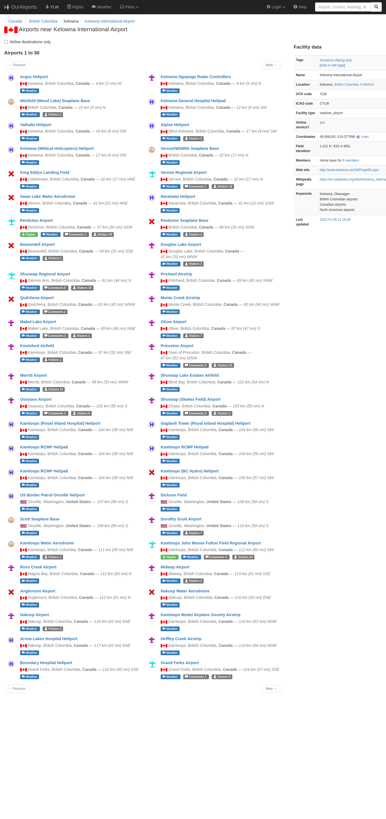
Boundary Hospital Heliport (46, 663)
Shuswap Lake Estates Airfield (190, 375)
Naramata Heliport (178, 196)
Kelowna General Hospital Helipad (193, 101)
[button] (129, 7)
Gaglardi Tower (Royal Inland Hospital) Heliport (205, 423)
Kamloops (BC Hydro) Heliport (190, 471)
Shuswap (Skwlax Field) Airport (191, 399)
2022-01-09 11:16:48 (335, 220)
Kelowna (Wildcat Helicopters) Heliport (57, 148)
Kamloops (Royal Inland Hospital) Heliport (60, 423)
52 (243, 557)
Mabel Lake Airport (38, 322)
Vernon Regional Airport (184, 172)
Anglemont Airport (38, 591)
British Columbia (346, 85)
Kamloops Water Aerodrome (47, 543)
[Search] (376, 7)
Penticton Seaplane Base (184, 220)
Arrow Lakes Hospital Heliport (49, 639)
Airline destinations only (27, 42)
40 (102, 234)
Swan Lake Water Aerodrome (47, 196)
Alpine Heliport (175, 125)
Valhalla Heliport (35, 125)
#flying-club (343, 60)
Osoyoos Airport (36, 399)
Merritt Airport (33, 375)
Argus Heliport (34, 77)
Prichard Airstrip (176, 274)
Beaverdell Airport (37, 244)
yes (322, 122)
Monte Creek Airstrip (180, 298)
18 (222, 186)
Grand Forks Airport (180, 663)
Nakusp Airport (34, 615)
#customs (327, 60)
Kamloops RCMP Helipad (44, 447)
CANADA (367, 85)
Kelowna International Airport (110, 21)
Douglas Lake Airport (181, 244)
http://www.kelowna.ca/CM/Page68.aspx (349, 170)
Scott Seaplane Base (40, 519)
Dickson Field (174, 495)
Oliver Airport (173, 322)
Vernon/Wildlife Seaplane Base (190, 148)
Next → (271, 65)
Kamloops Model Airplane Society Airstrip (200, 615)
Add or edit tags (332, 65)
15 (82, 287)
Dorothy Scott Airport (181, 519)
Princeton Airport (177, 346)
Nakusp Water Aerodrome (185, 591)
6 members (350, 160)
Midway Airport (175, 567)
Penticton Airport (36, 220)
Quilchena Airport (37, 298)
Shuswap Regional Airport (45, 274)
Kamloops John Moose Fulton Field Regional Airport (211, 543)
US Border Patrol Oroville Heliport (52, 495)
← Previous (16, 65)
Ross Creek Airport (38, 567)
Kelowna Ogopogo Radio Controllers (196, 77)
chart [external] (362, 137)
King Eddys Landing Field (44, 172)
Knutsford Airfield (37, 346)
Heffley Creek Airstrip (181, 639)
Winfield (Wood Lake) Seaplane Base (55, 101)
